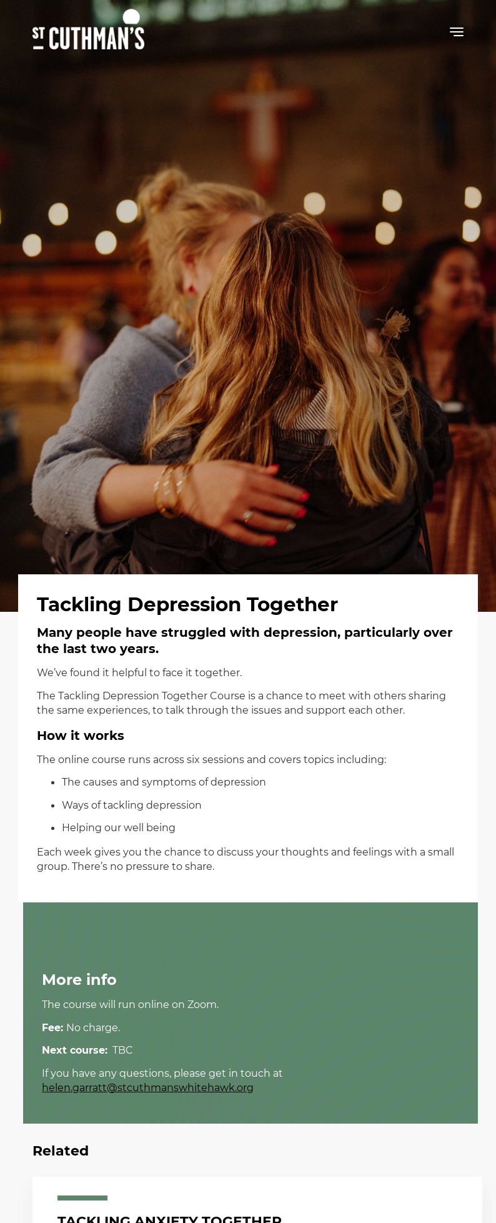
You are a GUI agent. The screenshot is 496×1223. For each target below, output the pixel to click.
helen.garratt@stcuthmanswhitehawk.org (148, 1087)
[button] (457, 34)
